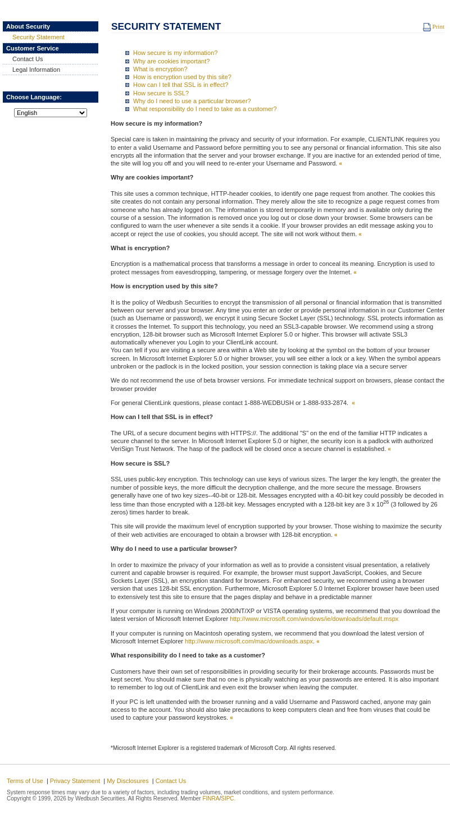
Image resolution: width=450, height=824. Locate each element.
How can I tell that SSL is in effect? (180, 84)
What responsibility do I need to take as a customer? (205, 108)
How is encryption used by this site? (182, 76)
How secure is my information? (175, 52)
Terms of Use (25, 780)
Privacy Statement (75, 780)
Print (433, 26)
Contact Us (23, 58)
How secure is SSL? (161, 93)
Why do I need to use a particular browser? (192, 101)
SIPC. (228, 798)
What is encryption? (160, 69)
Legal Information (32, 69)
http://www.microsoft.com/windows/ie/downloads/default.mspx (314, 618)
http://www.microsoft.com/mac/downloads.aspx (248, 641)
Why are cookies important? (171, 61)
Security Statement (34, 36)
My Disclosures (128, 780)
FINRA (210, 798)
